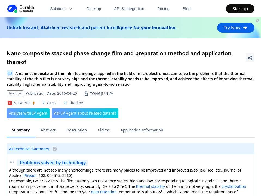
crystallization (234, 186)
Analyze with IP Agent (28, 113)
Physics (30, 175)
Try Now (236, 28)
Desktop (94, 9)
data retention (104, 191)
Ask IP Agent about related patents (85, 113)
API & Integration (129, 9)
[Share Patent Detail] (250, 57)
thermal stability (150, 186)
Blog (187, 9)
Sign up (240, 9)
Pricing (163, 9)
